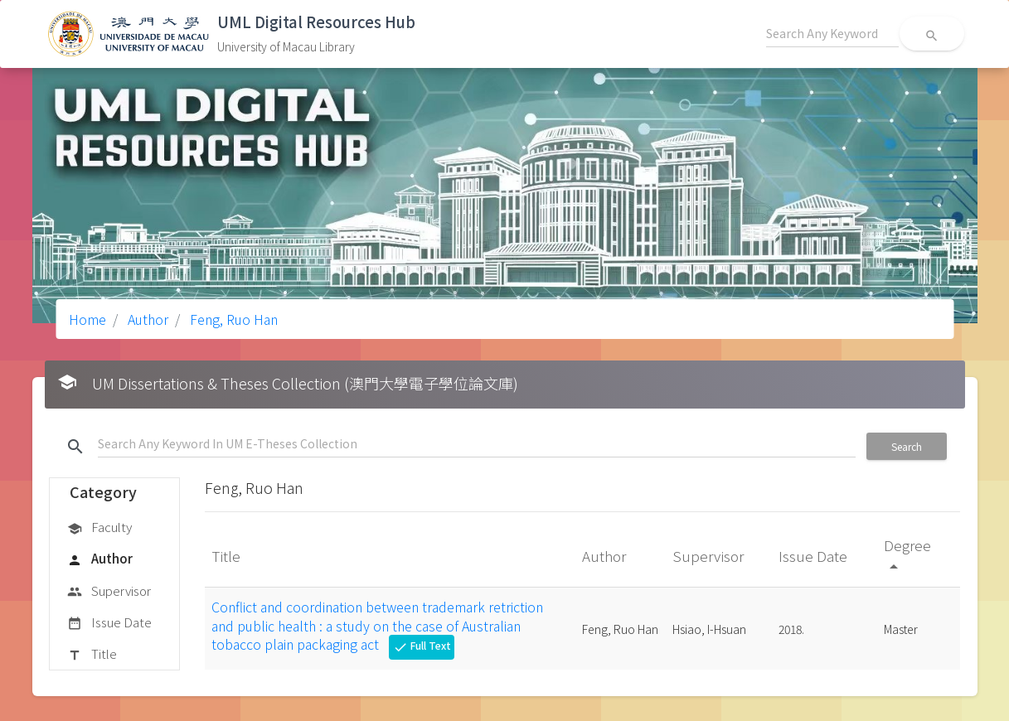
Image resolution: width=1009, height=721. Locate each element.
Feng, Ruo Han (232, 319)
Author (146, 319)
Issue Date (109, 623)
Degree (907, 555)
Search (906, 446)
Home (87, 319)
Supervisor (109, 591)
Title (92, 654)
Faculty (99, 528)
